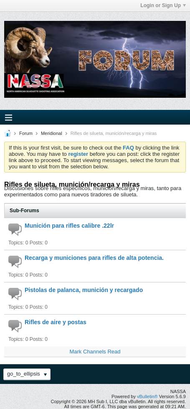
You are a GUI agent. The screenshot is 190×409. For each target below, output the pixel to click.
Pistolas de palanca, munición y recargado (84, 290)
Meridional (51, 133)
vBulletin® (147, 396)
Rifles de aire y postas (55, 322)
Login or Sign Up (163, 5)
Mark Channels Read (94, 351)
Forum (26, 133)
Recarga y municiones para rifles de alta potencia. (94, 257)
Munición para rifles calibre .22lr (69, 225)
